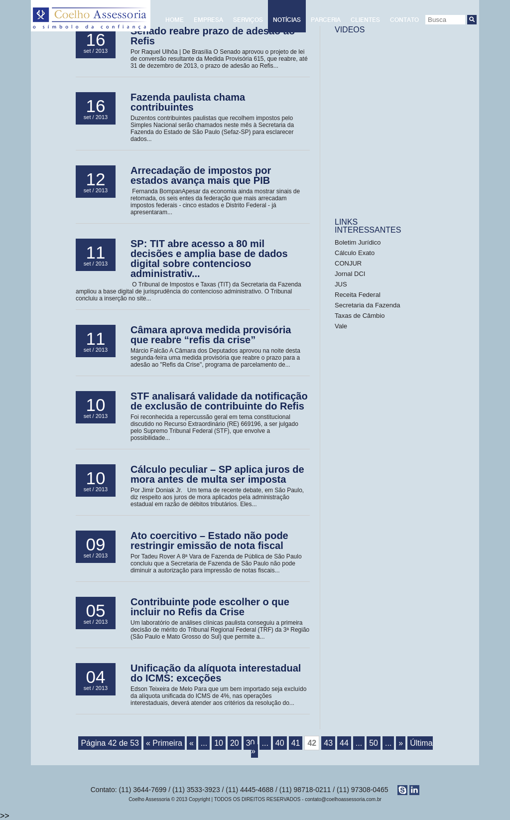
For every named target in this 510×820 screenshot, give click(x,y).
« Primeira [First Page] (164, 743)
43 (328, 743)
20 (234, 743)
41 (295, 743)
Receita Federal (358, 294)
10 (218, 743)
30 (250, 743)
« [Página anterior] (191, 743)
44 (344, 743)
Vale (341, 326)
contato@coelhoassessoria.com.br (343, 799)
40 (279, 743)
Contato (404, 19)
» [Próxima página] (400, 743)
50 (373, 743)
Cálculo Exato (355, 253)
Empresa (208, 19)
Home (174, 19)
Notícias (287, 19)
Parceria (326, 19)
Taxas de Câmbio (359, 315)
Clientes (365, 19)
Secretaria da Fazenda (367, 305)
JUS (342, 284)
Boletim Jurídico (358, 242)
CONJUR (348, 263)
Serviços (248, 19)
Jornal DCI (350, 274)
